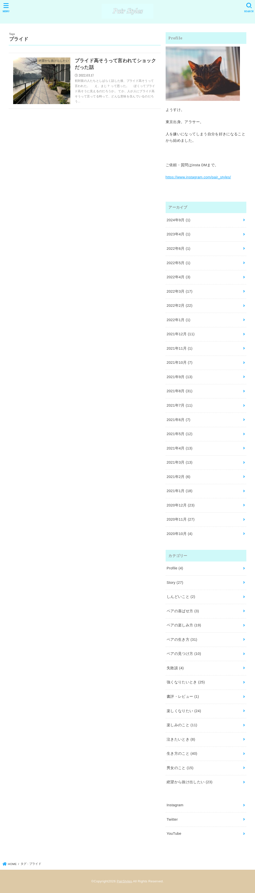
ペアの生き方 (182, 640)
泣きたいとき (181, 739)
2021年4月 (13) (180, 448)
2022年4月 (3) (178, 277)
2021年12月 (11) (181, 334)
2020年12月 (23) (181, 505)
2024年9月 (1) (178, 220)
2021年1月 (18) (180, 491)
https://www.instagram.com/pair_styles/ (198, 177)
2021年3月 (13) (180, 462)
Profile (175, 568)
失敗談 (175, 668)
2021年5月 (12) (180, 434)
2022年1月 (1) (178, 320)
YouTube (174, 834)
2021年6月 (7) (178, 420)
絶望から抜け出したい (189, 782)
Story (175, 583)
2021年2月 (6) (178, 477)
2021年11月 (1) (180, 348)
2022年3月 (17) (180, 291)
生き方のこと (182, 753)
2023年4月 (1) (178, 234)
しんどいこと (181, 597)
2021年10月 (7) (180, 362)
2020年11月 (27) (181, 519)
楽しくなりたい (184, 711)
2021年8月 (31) (180, 391)
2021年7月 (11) (180, 405)
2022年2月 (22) (180, 305)
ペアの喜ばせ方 (183, 611)
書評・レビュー (183, 696)
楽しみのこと (182, 725)
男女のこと (180, 768)
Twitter (172, 819)
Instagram (175, 805)
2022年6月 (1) (178, 249)
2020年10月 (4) (180, 534)
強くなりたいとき (186, 682)
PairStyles (124, 881)
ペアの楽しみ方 (184, 625)
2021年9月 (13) (180, 377)
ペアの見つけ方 (184, 654)
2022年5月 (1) (178, 263)
